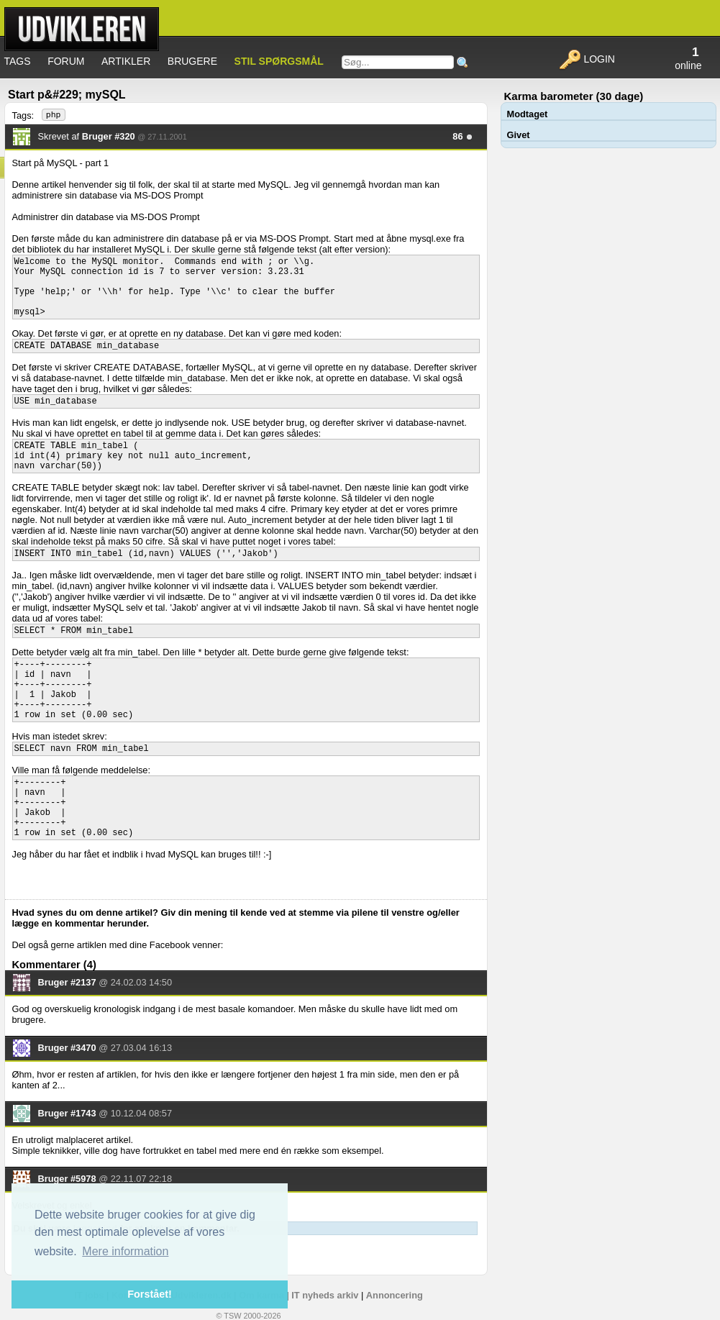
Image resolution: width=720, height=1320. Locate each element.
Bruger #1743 (67, 1113)
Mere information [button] (125, 1251)
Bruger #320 (108, 136)
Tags (17, 61)
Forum (65, 61)
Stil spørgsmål (279, 61)
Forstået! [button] (149, 1294)
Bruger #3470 (67, 1047)
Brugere (192, 61)
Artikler (125, 61)
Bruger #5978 (67, 1178)
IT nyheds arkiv (324, 1295)
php (53, 114)
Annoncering (394, 1295)
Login (586, 59)
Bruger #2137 (67, 982)
